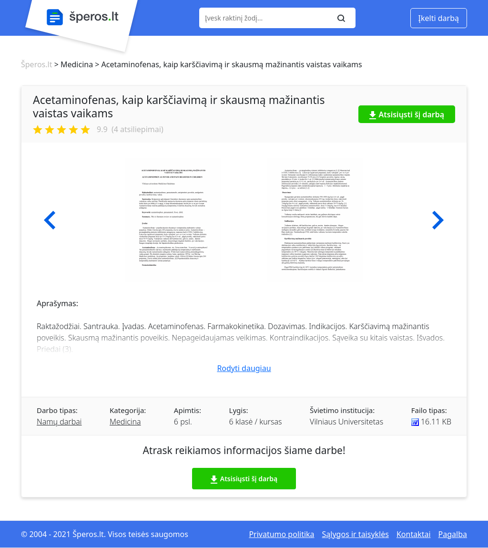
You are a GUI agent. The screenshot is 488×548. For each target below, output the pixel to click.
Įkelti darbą (438, 18)
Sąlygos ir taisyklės (355, 534)
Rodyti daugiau (244, 368)
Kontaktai (413, 534)
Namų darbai (59, 421)
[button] (50, 220)
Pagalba (452, 534)
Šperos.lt (36, 64)
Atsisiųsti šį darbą (407, 114)
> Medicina (72, 64)
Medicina (125, 421)
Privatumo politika (281, 534)
